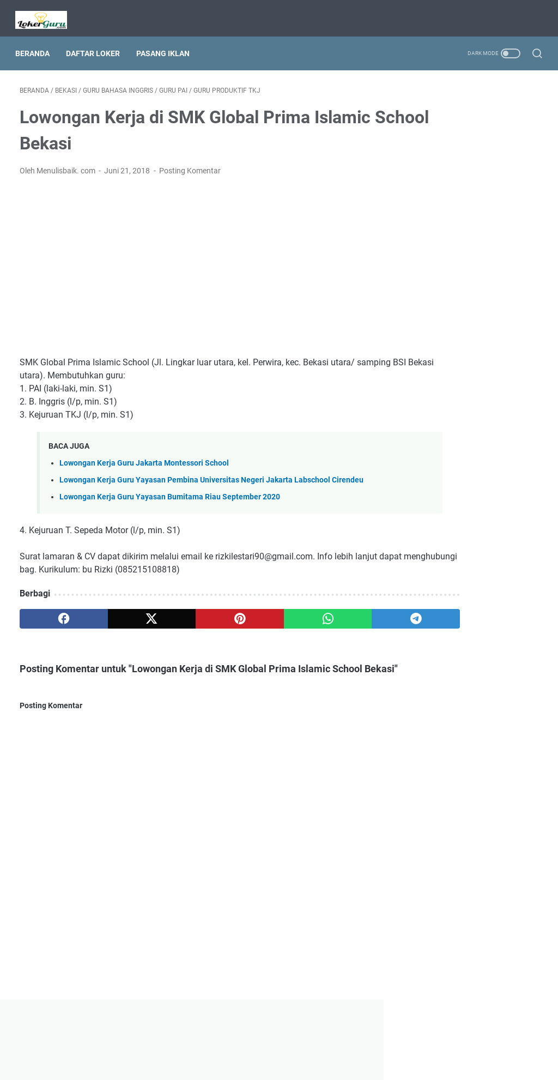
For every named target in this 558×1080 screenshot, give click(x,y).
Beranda (37, 43)
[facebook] (54, 625)
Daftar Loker (97, 43)
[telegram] (331, 625)
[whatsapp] (261, 625)
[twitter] (123, 625)
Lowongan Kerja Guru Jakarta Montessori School (144, 457)
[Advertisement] (193, 260)
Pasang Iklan (167, 43)
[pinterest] (192, 625)
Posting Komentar (190, 164)
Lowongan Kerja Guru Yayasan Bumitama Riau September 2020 (169, 503)
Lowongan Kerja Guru (294, 1063)
